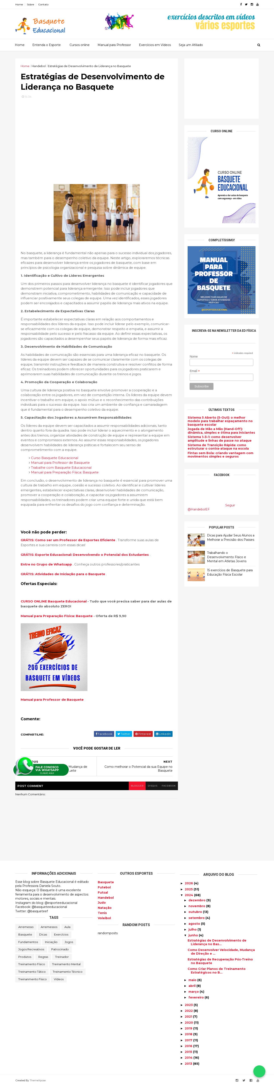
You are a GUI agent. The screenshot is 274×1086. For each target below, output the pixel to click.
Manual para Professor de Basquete (60, 463)
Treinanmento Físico (32, 979)
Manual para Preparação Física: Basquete (65, 472)
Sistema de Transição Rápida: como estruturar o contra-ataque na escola (218, 447)
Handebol (106, 898)
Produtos (24, 957)
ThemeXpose (38, 1080)
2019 (189, 1028)
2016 (189, 1046)
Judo (102, 903)
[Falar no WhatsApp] (259, 1071)
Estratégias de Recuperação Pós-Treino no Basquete (220, 961)
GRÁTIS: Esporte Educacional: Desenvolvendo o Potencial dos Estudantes (85, 555)
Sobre (30, 4)
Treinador (62, 957)
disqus (152, 785)
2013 (189, 1064)
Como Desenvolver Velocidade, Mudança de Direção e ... (221, 951)
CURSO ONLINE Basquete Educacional (54, 601)
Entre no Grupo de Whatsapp (47, 564)
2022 (189, 1011)
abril (192, 986)
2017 (189, 1040)
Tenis (102, 913)
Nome (194, 356)
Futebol (104, 887)
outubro (195, 912)
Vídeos (59, 979)
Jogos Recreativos (31, 949)
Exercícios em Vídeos (155, 45)
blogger (137, 785)
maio (192, 980)
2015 (189, 1052)
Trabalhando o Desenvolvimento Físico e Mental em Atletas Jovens (226, 557)
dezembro (197, 900)
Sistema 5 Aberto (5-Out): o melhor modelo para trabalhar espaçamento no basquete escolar (220, 421)
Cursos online (80, 45)
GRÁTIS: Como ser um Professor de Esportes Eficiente (68, 540)
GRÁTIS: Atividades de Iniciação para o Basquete (63, 574)
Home (19, 4)
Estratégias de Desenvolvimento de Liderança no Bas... (217, 942)
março (194, 992)
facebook (169, 785)
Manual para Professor (114, 45)
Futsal (103, 892)
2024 (189, 895)
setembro (197, 918)
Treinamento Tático (32, 971)
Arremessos (49, 927)
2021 (189, 1016)
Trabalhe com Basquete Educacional (61, 467)
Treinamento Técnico (68, 971)
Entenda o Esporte (46, 45)
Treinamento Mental (66, 964)
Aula (67, 927)
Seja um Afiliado (191, 45)
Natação (105, 908)
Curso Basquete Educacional (54, 458)
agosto (194, 924)
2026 (189, 883)
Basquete (25, 934)
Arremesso (26, 927)
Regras (43, 957)
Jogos (69, 942)
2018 (189, 1034)
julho (193, 929)
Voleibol (104, 918)
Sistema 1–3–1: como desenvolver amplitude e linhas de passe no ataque (220, 438)
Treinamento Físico (31, 964)
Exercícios (61, 934)
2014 (189, 1058)
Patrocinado (60, 949)
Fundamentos (28, 942)
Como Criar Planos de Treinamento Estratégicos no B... (217, 970)
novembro (197, 906)
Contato (43, 4)
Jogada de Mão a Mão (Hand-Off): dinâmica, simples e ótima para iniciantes (221, 431)
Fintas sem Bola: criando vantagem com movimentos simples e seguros (220, 455)
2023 (189, 1005)
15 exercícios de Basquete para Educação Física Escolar (230, 572)
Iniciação (51, 942)
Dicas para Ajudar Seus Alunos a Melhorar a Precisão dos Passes (230, 537)
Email (195, 371)
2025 (189, 889)
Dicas (43, 934)
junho (193, 935)
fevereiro (196, 997)
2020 (189, 1023)
